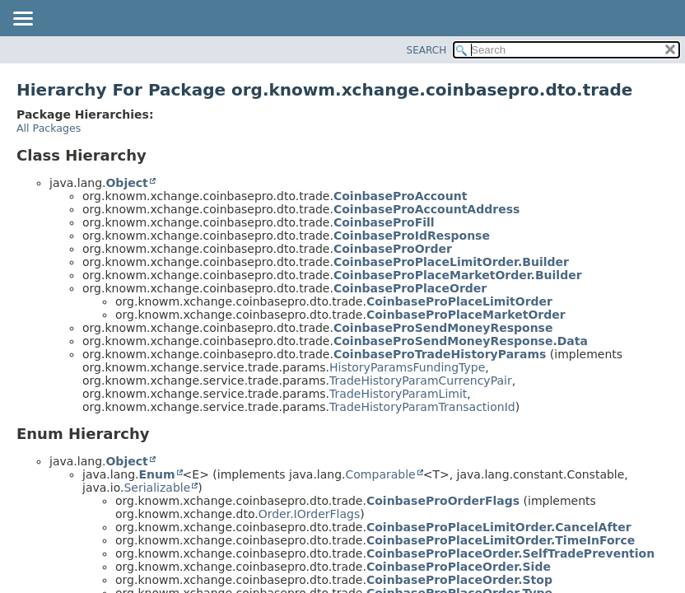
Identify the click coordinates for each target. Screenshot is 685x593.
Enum (156, 474)
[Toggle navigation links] (22, 19)
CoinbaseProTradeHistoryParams (439, 354)
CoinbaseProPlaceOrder (410, 288)
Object (126, 182)
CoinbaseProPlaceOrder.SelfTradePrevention (510, 553)
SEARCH (427, 50)
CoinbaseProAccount (400, 196)
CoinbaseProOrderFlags (443, 500)
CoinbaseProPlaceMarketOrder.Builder (457, 275)
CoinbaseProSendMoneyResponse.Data (460, 341)
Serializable (156, 487)
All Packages (48, 128)
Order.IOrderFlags (310, 514)
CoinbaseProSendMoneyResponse (443, 327)
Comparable (381, 474)
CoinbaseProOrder (392, 248)
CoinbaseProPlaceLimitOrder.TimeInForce (500, 540)
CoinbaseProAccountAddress (426, 209)
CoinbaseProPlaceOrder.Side (458, 566)
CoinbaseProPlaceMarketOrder (466, 314)
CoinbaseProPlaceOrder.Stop (459, 579)
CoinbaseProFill (384, 222)
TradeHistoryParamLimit (398, 393)
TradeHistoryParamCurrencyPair (420, 380)
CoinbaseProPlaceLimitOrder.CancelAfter (498, 527)
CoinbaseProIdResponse (411, 235)
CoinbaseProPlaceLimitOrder (459, 301)
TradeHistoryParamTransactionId (422, 406)
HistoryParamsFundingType (407, 367)
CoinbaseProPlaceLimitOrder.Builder (451, 261)
